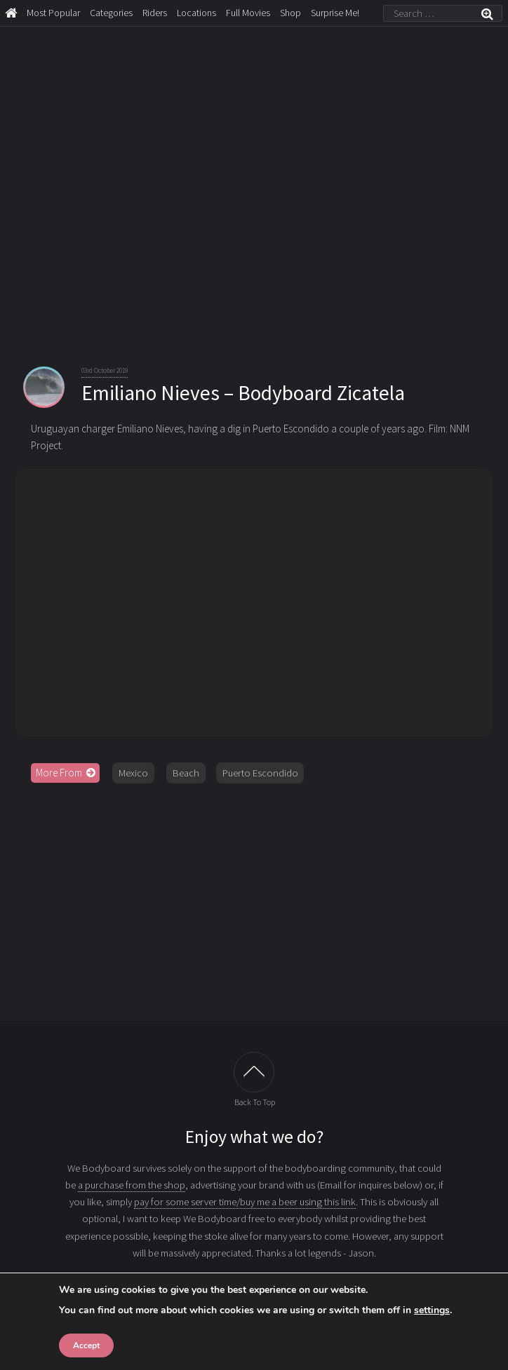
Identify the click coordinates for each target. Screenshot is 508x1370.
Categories (111, 12)
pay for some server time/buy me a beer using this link (245, 1202)
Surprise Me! (335, 12)
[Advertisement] (254, 902)
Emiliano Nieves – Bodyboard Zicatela (243, 393)
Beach (186, 773)
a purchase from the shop (131, 1185)
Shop (290, 12)
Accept (86, 1345)
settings (432, 1310)
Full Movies (248, 12)
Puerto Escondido (260, 773)
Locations (196, 12)
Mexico (133, 773)
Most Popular (53, 12)
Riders (154, 12)
